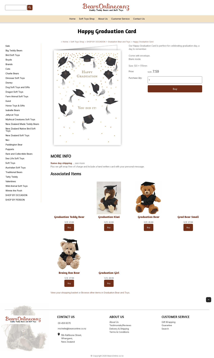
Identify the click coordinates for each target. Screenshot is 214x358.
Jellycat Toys (12, 114)
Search (165, 328)
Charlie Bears (12, 73)
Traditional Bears (13, 172)
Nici (7, 140)
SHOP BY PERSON (15, 199)
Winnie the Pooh (13, 190)
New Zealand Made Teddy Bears (22, 124)
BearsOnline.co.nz (115, 356)
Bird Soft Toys (12, 55)
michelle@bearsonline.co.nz (72, 328)
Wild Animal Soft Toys (16, 186)
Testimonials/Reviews (120, 325)
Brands (9, 64)
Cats (7, 68)
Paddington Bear (13, 144)
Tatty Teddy (11, 176)
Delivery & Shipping (119, 328)
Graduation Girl (109, 273)
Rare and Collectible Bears (18, 153)
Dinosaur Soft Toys (15, 78)
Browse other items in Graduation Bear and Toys (105, 292)
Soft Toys (10, 163)
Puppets (9, 149)
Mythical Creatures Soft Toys (20, 119)
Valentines (10, 181)
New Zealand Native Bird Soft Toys (20, 129)
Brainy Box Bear (69, 273)
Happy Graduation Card (143, 42)
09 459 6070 (64, 323)
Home (72, 18)
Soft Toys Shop (87, 18)
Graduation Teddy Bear (69, 217)
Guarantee (167, 325)
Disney (8, 82)
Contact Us (139, 18)
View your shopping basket (64, 292)
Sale (7, 45)
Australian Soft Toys (15, 167)
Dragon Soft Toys (14, 91)
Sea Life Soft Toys (14, 158)
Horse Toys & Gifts (15, 105)
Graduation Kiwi (109, 217)
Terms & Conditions (119, 332)
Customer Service (120, 18)
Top (208, 299)
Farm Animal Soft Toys (16, 96)
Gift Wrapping (168, 322)
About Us (103, 18)
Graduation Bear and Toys (119, 42)
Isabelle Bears (12, 110)
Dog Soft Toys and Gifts (17, 87)
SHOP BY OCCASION (96, 42)
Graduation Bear (148, 217)
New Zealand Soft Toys (17, 135)
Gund (8, 101)
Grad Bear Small (188, 217)
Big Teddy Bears (13, 50)
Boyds (8, 59)
